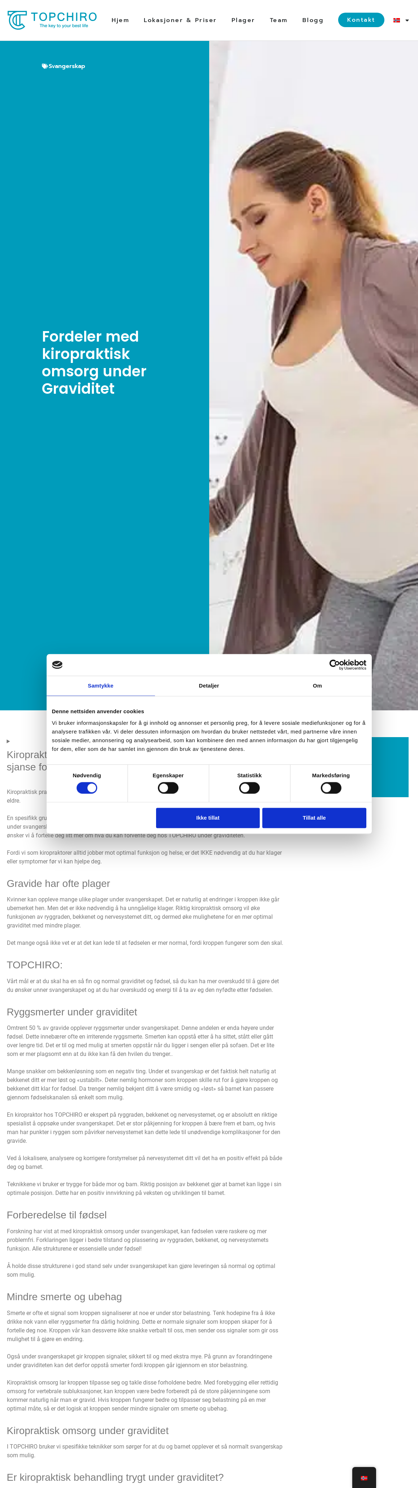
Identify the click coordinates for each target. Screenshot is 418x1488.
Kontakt (361, 20)
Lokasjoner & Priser (180, 20)
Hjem (120, 20)
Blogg (313, 20)
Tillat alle (314, 818)
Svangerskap (67, 66)
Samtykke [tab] (100, 685)
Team (279, 20)
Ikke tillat (207, 818)
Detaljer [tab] (209, 685)
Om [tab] (317, 685)
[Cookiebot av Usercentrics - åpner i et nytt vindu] (334, 664)
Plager (243, 20)
